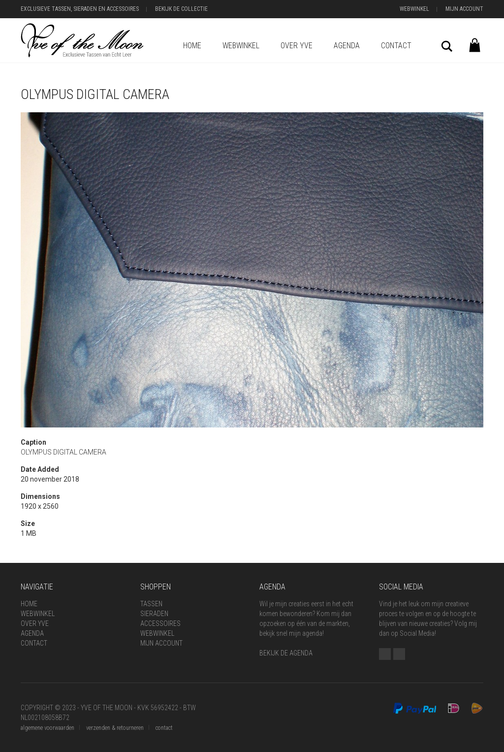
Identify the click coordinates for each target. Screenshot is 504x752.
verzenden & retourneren (115, 727)
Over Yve (297, 45)
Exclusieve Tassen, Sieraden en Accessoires (80, 8)
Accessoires (160, 623)
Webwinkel (414, 8)
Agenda (347, 45)
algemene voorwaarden (47, 727)
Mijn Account (464, 8)
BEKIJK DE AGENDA (286, 653)
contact (164, 727)
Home (192, 45)
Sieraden (154, 614)
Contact (396, 45)
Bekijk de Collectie (181, 8)
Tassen (151, 604)
